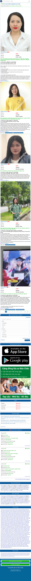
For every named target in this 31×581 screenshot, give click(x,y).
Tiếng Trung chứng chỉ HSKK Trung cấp (7, 520)
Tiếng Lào (24, 545)
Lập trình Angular (19, 536)
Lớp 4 (9, 553)
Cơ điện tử (20, 539)
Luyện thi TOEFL (3, 517)
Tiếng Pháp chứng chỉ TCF (12, 526)
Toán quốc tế (8, 510)
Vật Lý (11, 510)
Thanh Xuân (8, 490)
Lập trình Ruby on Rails (20, 535)
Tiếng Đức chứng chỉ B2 (19, 527)
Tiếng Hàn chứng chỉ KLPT (9, 530)
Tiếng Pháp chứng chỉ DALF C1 (20, 525)
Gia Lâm (17, 486)
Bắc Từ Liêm (11, 485)
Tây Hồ (14, 489)
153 (25, 311)
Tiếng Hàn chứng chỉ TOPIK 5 (10, 531)
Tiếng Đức (18, 526)
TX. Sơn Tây (9, 489)
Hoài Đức (6, 487)
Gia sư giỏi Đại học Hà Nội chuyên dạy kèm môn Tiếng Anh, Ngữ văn (14, 293)
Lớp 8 (18, 553)
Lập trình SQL (12, 533)
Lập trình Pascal (6, 537)
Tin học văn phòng (6, 532)
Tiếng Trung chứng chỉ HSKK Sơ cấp (22, 519)
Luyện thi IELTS (25, 516)
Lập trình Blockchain (25, 534)
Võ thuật (21, 512)
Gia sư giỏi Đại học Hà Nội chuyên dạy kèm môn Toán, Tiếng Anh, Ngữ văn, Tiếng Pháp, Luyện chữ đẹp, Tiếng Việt (15, 229)
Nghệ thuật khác (24, 537)
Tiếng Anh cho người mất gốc (18, 516)
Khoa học (11, 537)
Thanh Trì (2, 490)
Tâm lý (13, 546)
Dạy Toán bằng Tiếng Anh (12, 509)
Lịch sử (12, 512)
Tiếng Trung (14, 517)
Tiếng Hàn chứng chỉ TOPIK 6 (19, 531)
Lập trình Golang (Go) (7, 535)
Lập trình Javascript (24, 533)
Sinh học (15, 512)
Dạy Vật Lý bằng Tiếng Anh (19, 510)
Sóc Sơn (4, 489)
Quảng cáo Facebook (17, 544)
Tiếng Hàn (12, 528)
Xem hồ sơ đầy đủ (4, 131)
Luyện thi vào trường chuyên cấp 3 (14, 555)
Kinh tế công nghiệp (22, 538)
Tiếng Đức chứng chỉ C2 (6, 528)
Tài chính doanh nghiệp (20, 540)
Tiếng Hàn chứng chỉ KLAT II (19, 529)
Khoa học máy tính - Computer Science (7, 543)
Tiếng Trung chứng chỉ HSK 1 (21, 517)
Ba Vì (6, 485)
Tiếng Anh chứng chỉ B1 (14, 515)
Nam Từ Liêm (11, 488)
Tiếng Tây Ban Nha (19, 543)
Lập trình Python (17, 532)
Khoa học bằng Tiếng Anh (18, 537)
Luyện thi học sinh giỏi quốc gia (9, 556)
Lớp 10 (23, 553)
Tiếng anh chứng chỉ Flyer (12, 541)
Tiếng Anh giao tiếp (24, 513)
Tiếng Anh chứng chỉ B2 (22, 515)
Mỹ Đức (5, 488)
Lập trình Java (3, 533)
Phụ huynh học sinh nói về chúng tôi (15, 561)
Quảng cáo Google (24, 544)
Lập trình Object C (7, 534)
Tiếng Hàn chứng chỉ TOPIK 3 (18, 530)
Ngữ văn (25, 510)
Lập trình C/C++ (11, 532)
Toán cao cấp (5, 509)
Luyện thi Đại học (3, 554)
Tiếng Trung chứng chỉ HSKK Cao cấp (20, 520)
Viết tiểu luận (10, 546)
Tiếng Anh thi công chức (11, 514)
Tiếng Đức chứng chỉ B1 (11, 527)
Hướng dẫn (28, 317)
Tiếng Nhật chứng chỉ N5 (9, 523)
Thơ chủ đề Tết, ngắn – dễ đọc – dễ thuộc (8, 423)
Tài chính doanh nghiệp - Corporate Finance (22, 542)
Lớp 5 (11, 553)
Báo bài (16, 511)
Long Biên (24, 487)
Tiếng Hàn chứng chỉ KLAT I (9, 529)
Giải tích (4, 510)
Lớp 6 (13, 553)
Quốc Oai (27, 488)
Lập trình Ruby (27, 532)
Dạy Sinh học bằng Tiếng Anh (12, 513)
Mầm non (10, 554)
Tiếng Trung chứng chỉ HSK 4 (21, 518)
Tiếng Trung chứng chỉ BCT (11, 521)
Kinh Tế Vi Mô (10, 538)
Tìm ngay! (27, 340)
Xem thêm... (4, 426)
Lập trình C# (8, 533)
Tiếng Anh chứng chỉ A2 (6, 515)
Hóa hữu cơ (6, 540)
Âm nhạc (18, 512)
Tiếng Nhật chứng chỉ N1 (5, 522)
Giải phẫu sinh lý (11, 540)
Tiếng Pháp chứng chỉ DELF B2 (9, 525)
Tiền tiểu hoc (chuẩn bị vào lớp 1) (21, 554)
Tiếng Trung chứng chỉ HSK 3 (11, 518)
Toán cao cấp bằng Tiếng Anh (20, 509)
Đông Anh (6, 486)
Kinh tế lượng (16, 539)
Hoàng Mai (18, 487)
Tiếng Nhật (27, 521)
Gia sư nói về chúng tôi (15, 564)
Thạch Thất (19, 489)
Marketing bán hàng (4, 545)
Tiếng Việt (7, 511)
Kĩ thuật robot (25, 539)
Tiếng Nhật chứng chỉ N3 (21, 522)
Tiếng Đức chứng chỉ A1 (24, 526)
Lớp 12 (28, 553)
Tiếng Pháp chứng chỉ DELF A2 (16, 524)
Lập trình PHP (22, 532)
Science (5, 542)
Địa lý (14, 543)
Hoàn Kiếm (12, 487)
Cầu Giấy (17, 485)
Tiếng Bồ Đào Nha (10, 545)
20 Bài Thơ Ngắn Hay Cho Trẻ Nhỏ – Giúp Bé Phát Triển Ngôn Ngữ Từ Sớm (14, 421)
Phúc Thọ (22, 488)
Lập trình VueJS (14, 536)
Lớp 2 (4, 553)
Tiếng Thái (20, 545)
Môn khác (10, 547)
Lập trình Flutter (25, 536)
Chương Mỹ (24, 485)
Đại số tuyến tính (12, 542)
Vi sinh (15, 540)
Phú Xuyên (17, 488)
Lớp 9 (20, 553)
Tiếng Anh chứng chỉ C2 (9, 516)
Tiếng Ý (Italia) (16, 545)
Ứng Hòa (19, 490)
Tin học (8, 542)
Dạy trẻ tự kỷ (17, 546)
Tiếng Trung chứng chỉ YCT (20, 521)
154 (27, 311)
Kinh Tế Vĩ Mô (5, 538)
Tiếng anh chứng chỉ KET (20, 541)
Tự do (8, 554)
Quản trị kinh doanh (16, 538)
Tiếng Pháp (15, 523)
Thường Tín (14, 490)
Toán (1, 509)
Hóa (13, 510)
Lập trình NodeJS (18, 533)
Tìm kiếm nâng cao (26, 338)
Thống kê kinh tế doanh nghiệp (9, 539)
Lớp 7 (16, 553)
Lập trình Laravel (13, 535)
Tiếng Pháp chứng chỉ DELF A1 (6, 524)
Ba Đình (2, 485)
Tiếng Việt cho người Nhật (22, 511)
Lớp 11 (25, 553)
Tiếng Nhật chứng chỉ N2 (13, 522)
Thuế (25, 540)
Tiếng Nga (24, 543)
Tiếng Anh (18, 513)
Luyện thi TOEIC (9, 517)
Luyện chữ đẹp (12, 511)
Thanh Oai (25, 489)
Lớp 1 (2, 553)
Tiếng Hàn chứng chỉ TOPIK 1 (19, 528)
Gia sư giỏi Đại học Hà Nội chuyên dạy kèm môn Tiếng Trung (12, 170)
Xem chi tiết (27, 445)
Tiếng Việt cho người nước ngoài (8, 544)
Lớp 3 (6, 553)
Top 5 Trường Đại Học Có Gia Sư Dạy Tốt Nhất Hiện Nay (11, 416)
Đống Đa (12, 486)
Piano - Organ (8, 512)
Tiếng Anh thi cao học (19, 514)
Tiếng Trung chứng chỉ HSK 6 (11, 519)
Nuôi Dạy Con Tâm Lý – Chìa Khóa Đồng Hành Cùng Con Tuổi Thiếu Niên (13, 420)
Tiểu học (14, 554)
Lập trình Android (18, 534)
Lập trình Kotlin (13, 534)
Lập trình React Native (7, 536)
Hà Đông (22, 486)
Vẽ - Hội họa (25, 512)
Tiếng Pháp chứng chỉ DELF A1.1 (23, 523)
